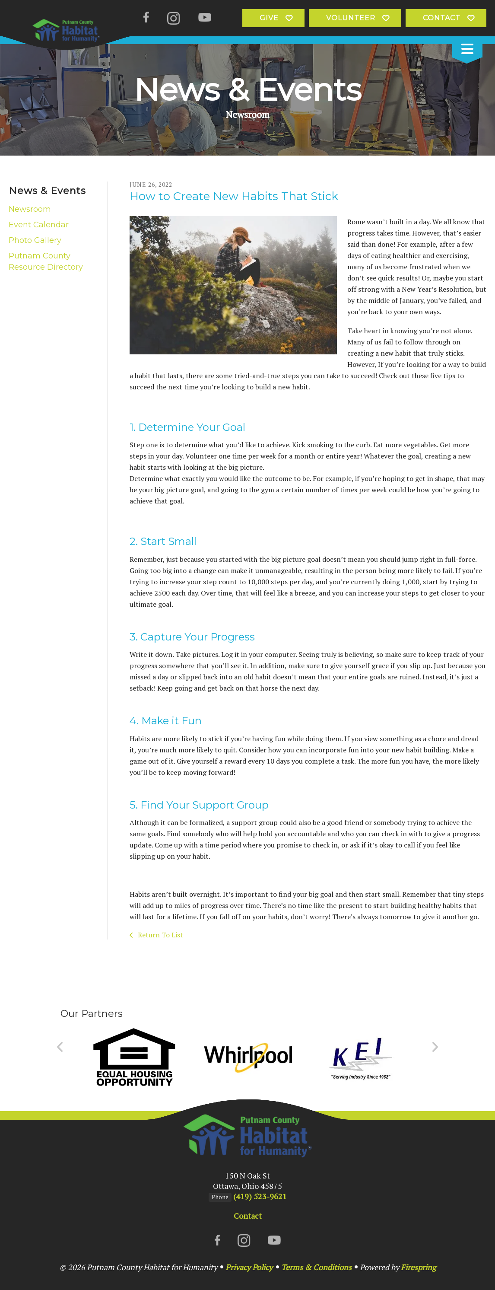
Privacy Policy (249, 1267)
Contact (441, 18)
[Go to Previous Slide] (60, 1047)
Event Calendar (39, 224)
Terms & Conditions (316, 1267)
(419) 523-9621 (260, 1196)
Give (269, 18)
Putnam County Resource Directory (46, 261)
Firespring (418, 1267)
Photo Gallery (35, 240)
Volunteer (350, 18)
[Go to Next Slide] (435, 1047)
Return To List (159, 935)
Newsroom (30, 209)
